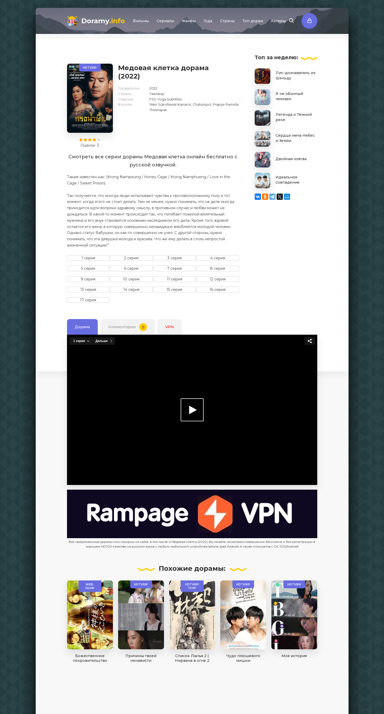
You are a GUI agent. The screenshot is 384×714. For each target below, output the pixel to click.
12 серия (217, 279)
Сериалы (165, 21)
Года (208, 21)
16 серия (217, 289)
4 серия (217, 258)
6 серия (131, 268)
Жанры (189, 21)
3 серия (174, 258)
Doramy (103, 21)
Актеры (278, 21)
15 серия (174, 289)
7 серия (174, 268)
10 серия (131, 279)
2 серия (131, 258)
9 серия (88, 279)
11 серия (174, 279)
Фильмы (141, 21)
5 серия (88, 268)
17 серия (88, 300)
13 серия (88, 289)
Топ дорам (252, 21)
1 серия (88, 258)
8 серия (217, 268)
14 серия (131, 289)
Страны (227, 21)
